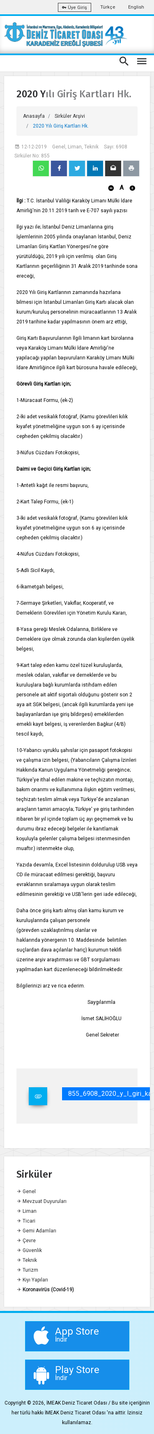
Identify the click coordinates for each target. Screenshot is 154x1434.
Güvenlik (29, 1250)
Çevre (26, 1240)
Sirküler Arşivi (70, 116)
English (136, 7)
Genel (26, 1191)
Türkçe (107, 7)
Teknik (26, 1260)
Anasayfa (34, 116)
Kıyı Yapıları (32, 1280)
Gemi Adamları (36, 1231)
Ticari (25, 1221)
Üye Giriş (74, 7)
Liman (26, 1211)
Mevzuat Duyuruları (41, 1201)
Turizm (27, 1270)
